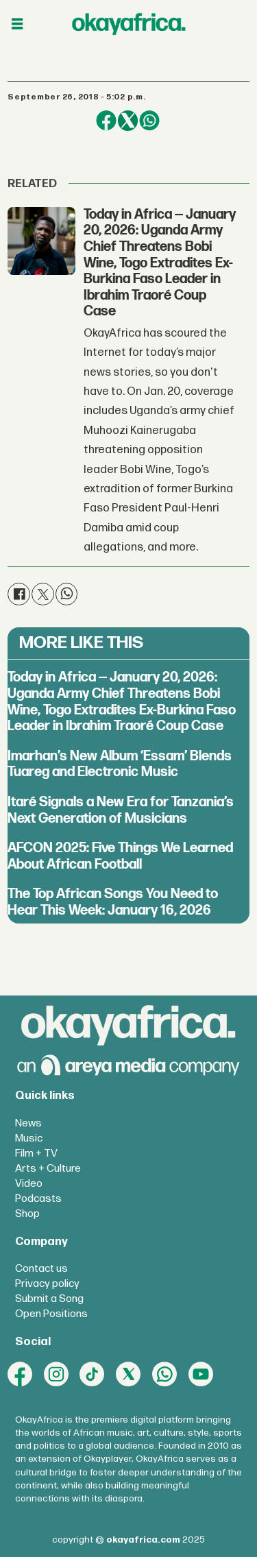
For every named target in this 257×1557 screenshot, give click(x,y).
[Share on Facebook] (106, 120)
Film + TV (36, 1153)
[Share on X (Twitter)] (128, 120)
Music (28, 1138)
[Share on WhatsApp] (149, 120)
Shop (27, 1213)
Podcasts (38, 1198)
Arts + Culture (48, 1168)
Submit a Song (49, 1298)
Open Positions (51, 1313)
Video (28, 1183)
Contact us (41, 1268)
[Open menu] (17, 24)
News (28, 1123)
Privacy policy (47, 1283)
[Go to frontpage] (129, 23)
